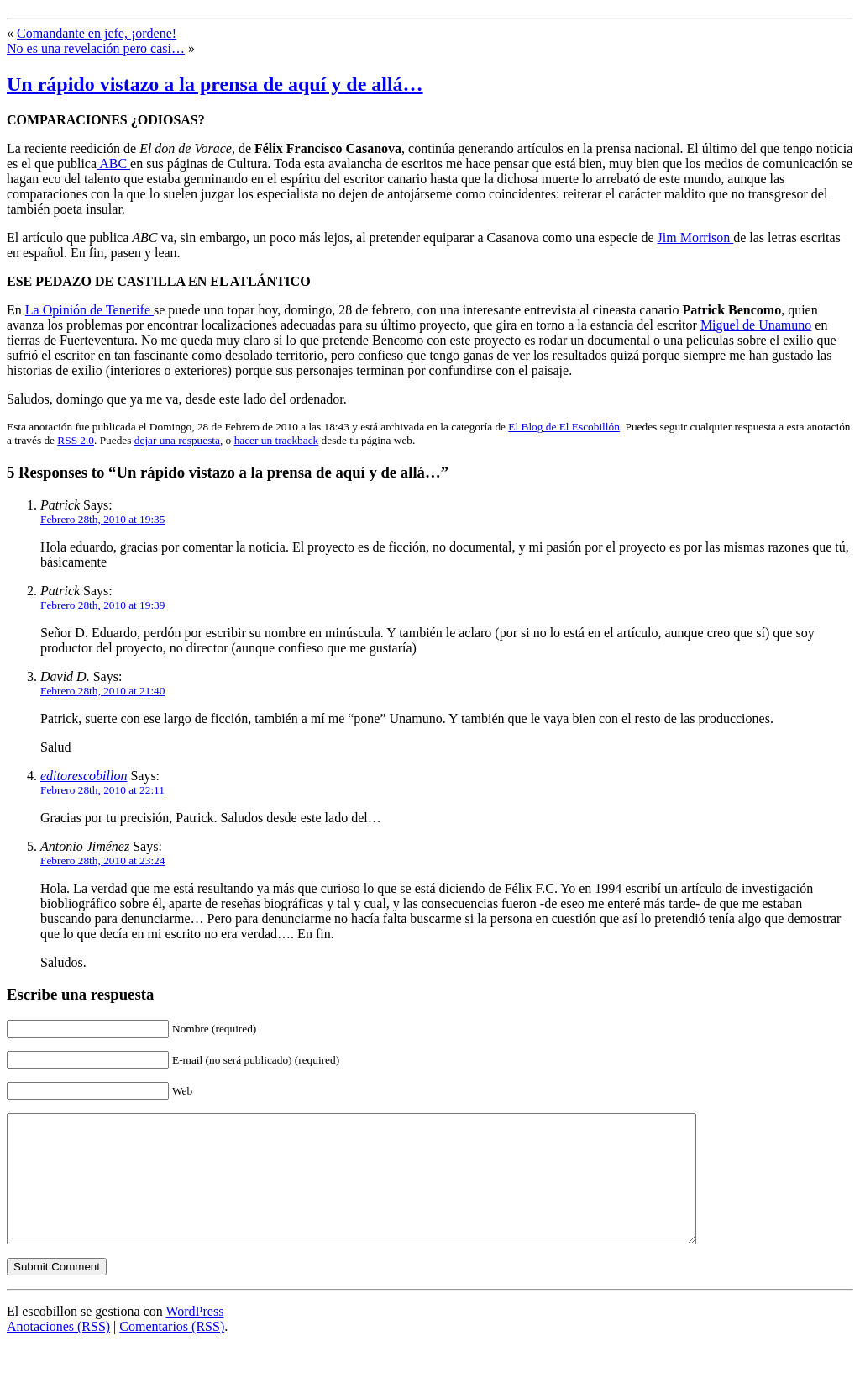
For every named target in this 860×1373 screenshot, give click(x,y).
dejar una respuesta (177, 440)
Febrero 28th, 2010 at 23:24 (102, 860)
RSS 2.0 (75, 440)
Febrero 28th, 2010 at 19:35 (102, 519)
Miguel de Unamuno (755, 325)
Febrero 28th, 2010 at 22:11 (102, 790)
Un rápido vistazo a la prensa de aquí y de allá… (215, 84)
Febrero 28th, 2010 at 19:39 (102, 605)
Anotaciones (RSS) (58, 1351)
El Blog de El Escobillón (564, 426)
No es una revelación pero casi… (96, 48)
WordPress (194, 1336)
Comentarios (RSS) (171, 1351)
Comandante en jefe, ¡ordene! (96, 33)
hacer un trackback (276, 440)
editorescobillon (83, 775)
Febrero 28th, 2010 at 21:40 (102, 690)
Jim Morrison (696, 237)
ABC (113, 163)
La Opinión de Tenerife (89, 310)
